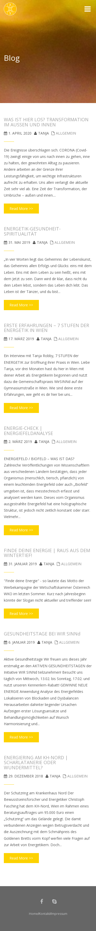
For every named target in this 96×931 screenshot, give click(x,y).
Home (33, 914)
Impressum (59, 914)
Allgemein (66, 133)
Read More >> (21, 208)
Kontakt (44, 914)
